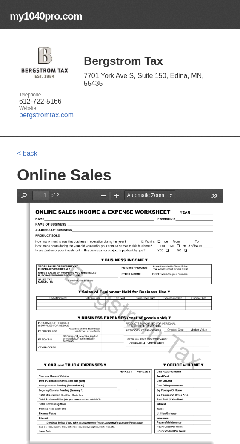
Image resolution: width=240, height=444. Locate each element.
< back (27, 153)
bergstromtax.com (46, 115)
